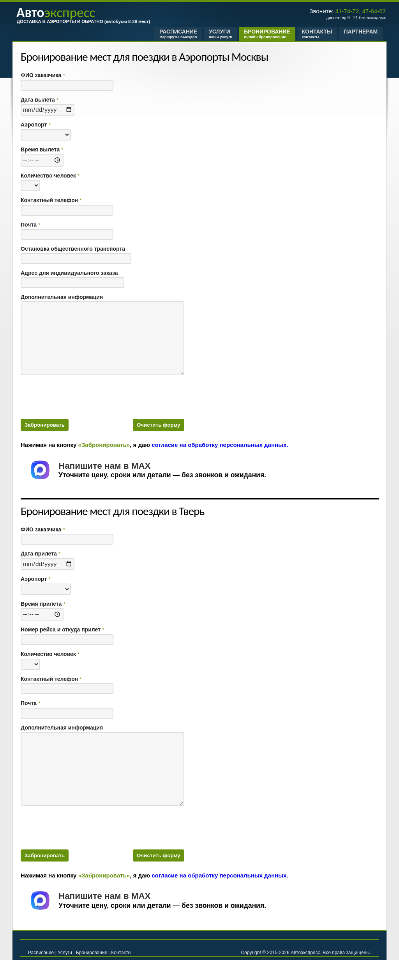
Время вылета (42, 150)
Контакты (317, 33)
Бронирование (267, 33)
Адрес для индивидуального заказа (69, 273)
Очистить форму (158, 425)
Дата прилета (40, 554)
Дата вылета (39, 100)
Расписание (178, 33)
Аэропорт (35, 125)
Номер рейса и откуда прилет (62, 630)
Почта (30, 225)
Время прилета (43, 604)
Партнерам (361, 33)
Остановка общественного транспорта (73, 249)
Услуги (220, 33)
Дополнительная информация (62, 297)
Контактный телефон (51, 200)
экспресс (55, 12)
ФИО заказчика (43, 75)
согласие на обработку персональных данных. (220, 444)
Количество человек (50, 176)
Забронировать (45, 425)
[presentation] (80, 396)
